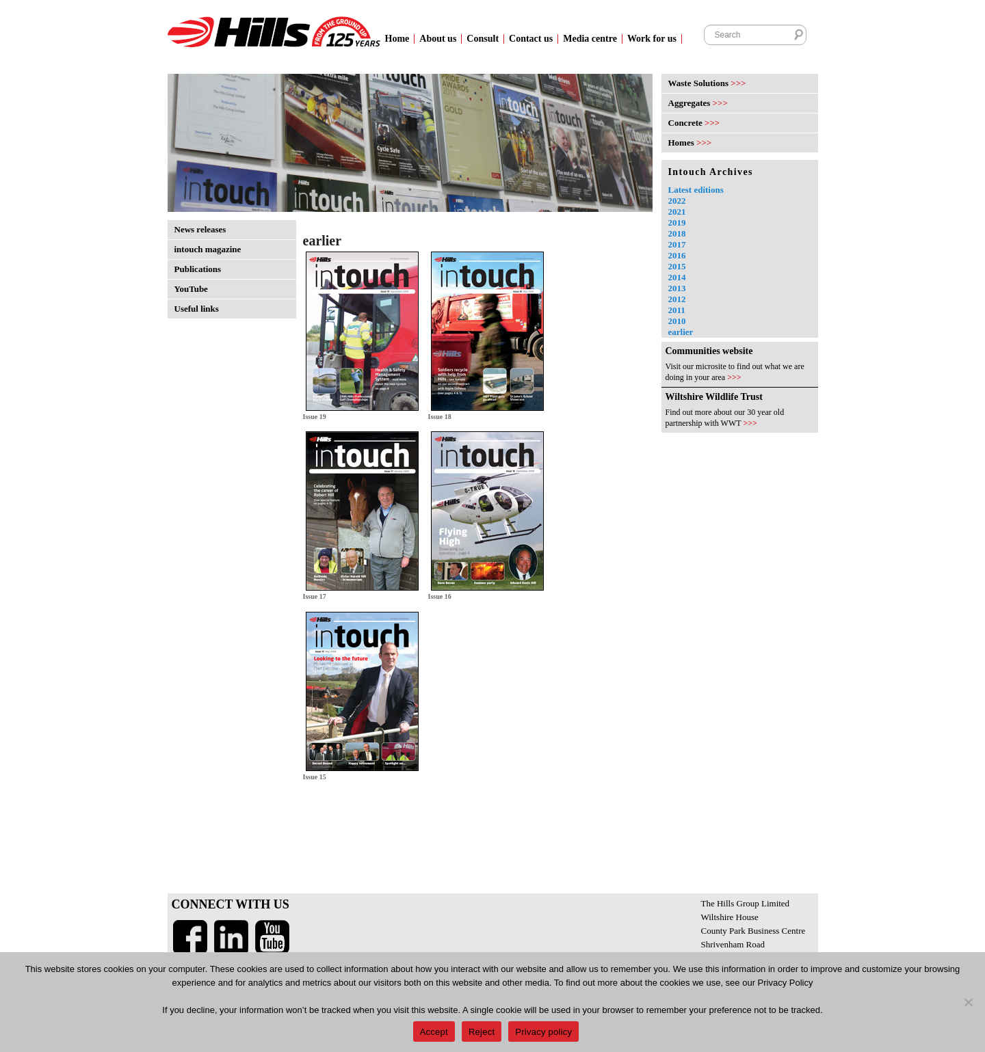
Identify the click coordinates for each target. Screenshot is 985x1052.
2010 (677, 321)
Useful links (196, 309)
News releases (200, 229)
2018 (677, 233)
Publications (198, 269)
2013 (677, 288)
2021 (677, 211)
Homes (690, 142)
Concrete (694, 123)
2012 (677, 299)
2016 (677, 255)
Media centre (590, 39)
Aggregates (698, 103)
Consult (483, 39)
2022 (677, 200)
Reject (482, 1032)
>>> (734, 377)
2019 (677, 222)
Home (397, 39)
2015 (677, 266)
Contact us (531, 39)
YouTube (191, 289)
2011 (676, 310)
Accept (434, 1032)
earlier (681, 332)
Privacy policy (543, 1032)
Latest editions (696, 190)
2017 (677, 244)
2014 (677, 277)
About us (437, 39)
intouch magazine (207, 249)
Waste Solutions (707, 83)
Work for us (652, 39)
